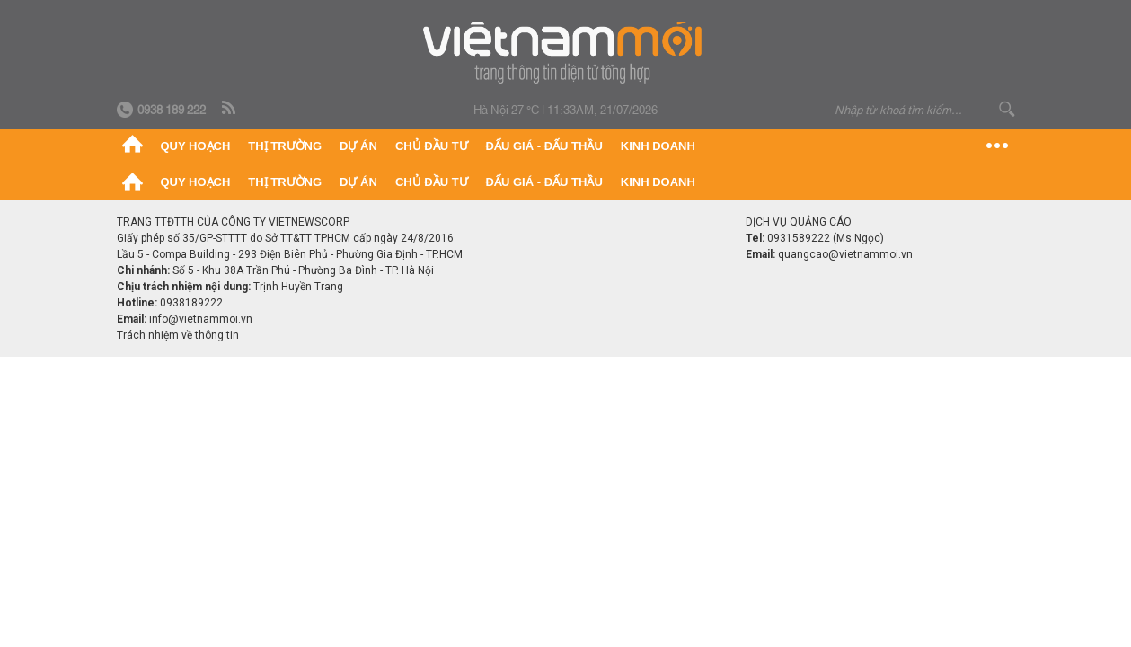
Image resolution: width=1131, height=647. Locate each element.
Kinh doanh (658, 146)
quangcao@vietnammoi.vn (845, 254)
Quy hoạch (196, 146)
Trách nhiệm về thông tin (178, 335)
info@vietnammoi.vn (200, 319)
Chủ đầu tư (431, 146)
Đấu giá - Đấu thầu (544, 146)
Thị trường (285, 146)
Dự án (358, 146)
